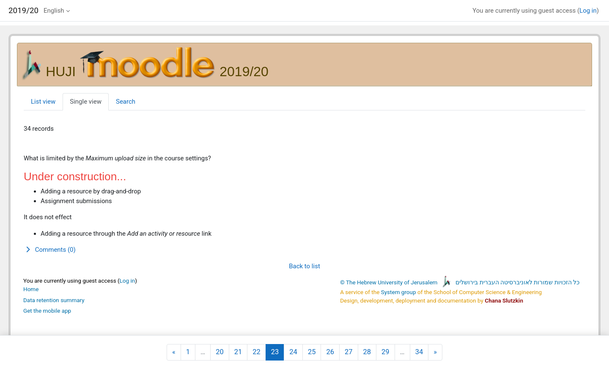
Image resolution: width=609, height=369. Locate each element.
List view (43, 101)
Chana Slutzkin (504, 300)
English (54, 10)
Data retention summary (54, 300)
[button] (304, 250)
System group (398, 292)
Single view (86, 101)
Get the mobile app (47, 310)
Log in (588, 10)
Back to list (304, 266)
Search (125, 101)
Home (30, 289)
